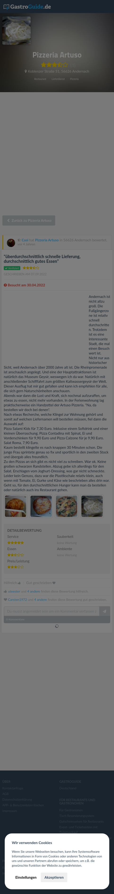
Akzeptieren (53, 877)
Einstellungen (26, 877)
